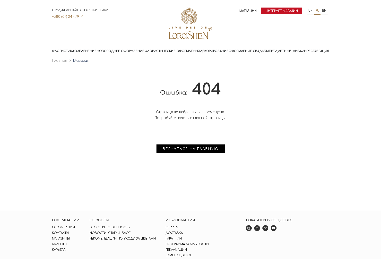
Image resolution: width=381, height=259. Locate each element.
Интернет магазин (282, 11)
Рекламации (176, 249)
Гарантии (173, 238)
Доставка (174, 233)
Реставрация (318, 51)
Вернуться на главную (191, 149)
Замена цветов (178, 255)
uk (310, 10)
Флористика (63, 51)
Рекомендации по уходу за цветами (122, 238)
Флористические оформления (172, 51)
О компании (63, 227)
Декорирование (214, 51)
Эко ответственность (109, 227)
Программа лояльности (187, 244)
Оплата (171, 227)
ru (317, 10)
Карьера (58, 249)
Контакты (60, 233)
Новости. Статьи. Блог (109, 233)
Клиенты (59, 244)
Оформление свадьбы (249, 51)
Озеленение (85, 51)
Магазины (248, 11)
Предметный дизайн (288, 51)
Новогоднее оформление (120, 51)
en (324, 10)
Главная (59, 61)
